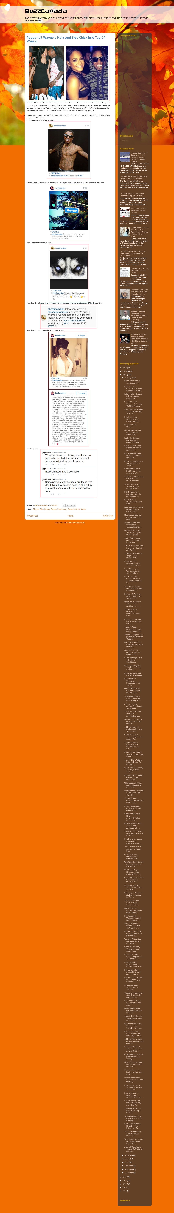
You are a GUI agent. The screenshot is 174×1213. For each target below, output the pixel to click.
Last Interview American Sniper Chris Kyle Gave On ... (133, 793)
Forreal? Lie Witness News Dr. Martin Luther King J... (132, 1126)
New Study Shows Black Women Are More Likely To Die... (133, 1033)
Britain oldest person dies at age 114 (132, 382)
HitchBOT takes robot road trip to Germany (133, 674)
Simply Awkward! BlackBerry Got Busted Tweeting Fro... (131, 745)
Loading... (124, 140)
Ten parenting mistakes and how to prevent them (133, 849)
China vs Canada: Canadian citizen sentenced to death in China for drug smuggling (139, 315)
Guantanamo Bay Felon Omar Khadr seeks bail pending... (133, 995)
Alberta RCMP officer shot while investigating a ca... (132, 714)
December (129, 1173)
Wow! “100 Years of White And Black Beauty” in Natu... (132, 486)
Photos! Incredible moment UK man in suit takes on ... (132, 972)
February (128, 1155)
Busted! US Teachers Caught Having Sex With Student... (133, 596)
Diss (41, 509)
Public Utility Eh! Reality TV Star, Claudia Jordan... (133, 770)
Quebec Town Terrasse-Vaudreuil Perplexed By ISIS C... (133, 1018)
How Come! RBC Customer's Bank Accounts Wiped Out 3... (133, 580)
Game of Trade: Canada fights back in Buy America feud (133, 629)
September (129, 1166)
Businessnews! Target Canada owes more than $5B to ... (133, 933)
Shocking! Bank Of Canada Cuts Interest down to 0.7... (133, 800)
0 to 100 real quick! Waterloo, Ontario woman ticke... (132, 571)
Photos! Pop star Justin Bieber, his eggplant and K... (133, 621)
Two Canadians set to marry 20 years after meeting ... (133, 1118)
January (128, 378)
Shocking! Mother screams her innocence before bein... (132, 612)
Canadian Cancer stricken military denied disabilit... (131, 856)
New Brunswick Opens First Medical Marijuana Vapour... (133, 841)
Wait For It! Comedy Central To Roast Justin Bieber (132, 949)
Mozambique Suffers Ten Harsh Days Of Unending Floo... (132, 532)
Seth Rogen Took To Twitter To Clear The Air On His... (133, 887)
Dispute (36, 509)
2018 (125, 1184)
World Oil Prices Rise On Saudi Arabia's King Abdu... (132, 941)
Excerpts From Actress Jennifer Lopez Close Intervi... (133, 754)
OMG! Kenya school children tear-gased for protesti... (132, 540)
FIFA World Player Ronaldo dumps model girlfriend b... (132, 872)
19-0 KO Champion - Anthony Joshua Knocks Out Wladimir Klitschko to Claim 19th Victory (140, 339)
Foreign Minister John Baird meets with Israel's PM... (132, 432)
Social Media (80, 509)
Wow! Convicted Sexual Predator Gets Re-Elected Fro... (133, 864)
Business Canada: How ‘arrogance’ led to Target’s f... (133, 463)
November (129, 1169)
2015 (125, 375)
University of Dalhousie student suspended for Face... (133, 895)
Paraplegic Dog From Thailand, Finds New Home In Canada (139, 292)
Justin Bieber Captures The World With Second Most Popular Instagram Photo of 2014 (140, 232)
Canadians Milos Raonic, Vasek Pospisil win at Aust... (133, 964)
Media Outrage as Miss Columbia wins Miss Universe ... (133, 1064)
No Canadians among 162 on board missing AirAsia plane (132, 195)
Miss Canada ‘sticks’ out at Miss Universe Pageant (133, 1010)
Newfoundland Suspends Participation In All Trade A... (132, 682)
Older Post (108, 516)
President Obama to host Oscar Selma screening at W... (132, 471)
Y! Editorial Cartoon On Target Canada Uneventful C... (133, 555)
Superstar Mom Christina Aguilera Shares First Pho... (132, 563)
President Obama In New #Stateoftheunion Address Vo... (132, 817)
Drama (47, 509)
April (127, 1162)
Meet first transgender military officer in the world (133, 517)
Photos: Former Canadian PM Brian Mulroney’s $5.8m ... (133, 388)
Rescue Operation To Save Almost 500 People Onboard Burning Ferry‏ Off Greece (139, 157)
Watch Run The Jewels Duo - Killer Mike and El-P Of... (133, 833)
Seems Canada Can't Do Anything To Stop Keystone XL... (133, 588)
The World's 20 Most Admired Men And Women (139, 210)
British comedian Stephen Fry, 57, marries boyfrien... (132, 419)
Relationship (62, 509)
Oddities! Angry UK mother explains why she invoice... (133, 729)
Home (70, 516)
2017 (125, 1181)
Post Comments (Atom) (75, 523)
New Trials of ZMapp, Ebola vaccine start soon (132, 1003)
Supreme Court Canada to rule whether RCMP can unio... (133, 479)
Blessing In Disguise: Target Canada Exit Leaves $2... (132, 667)
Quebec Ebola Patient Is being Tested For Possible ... (132, 762)
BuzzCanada (46, 11)
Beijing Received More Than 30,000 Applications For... (133, 826)
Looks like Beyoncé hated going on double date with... (132, 440)
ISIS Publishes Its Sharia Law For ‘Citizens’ (131, 987)
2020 (125, 1191)
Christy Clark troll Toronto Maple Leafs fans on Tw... (133, 737)
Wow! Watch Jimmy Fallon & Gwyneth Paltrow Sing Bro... (132, 698)
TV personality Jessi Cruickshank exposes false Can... (133, 525)
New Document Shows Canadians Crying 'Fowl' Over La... (133, 980)
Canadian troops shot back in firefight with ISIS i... (133, 1072)
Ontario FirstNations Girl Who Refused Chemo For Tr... (132, 691)
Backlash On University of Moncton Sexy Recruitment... (133, 777)
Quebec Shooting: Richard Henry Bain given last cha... (133, 910)
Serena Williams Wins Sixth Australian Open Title (132, 1133)
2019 (125, 1187)
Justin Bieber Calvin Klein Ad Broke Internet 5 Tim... (132, 903)
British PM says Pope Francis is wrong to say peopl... (132, 448)
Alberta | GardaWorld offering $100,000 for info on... (133, 1149)
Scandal (71, 509)
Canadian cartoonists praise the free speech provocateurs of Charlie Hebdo (133, 253)
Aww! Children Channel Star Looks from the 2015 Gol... (133, 411)
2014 (125, 371)
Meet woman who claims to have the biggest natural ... (132, 652)
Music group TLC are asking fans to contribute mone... (132, 604)
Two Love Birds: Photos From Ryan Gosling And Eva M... (133, 548)
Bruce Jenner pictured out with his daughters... (133, 660)
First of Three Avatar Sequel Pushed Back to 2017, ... (133, 1080)
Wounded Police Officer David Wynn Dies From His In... (133, 1141)
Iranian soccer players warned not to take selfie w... (133, 721)
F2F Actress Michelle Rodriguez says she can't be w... (133, 455)
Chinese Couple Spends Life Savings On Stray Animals (133, 404)
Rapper (53, 509)
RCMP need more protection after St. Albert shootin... (132, 494)
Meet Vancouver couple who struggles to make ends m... (133, 509)
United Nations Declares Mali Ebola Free (133, 502)
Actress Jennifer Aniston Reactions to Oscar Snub (133, 706)
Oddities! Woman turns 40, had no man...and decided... (133, 1041)
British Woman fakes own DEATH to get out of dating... (132, 808)
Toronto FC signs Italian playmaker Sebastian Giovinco (133, 637)
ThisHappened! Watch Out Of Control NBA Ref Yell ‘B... (133, 785)
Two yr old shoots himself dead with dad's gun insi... (132, 926)
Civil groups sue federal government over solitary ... (133, 1056)
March (127, 1159)
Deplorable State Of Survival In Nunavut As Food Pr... (133, 1087)
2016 (125, 1177)
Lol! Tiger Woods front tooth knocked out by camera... (133, 644)
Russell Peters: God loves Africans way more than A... (132, 1103)
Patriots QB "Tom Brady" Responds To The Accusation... (133, 956)
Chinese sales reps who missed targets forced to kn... (133, 879)
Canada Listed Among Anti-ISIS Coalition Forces (139, 270)
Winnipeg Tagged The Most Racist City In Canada (132, 1110)
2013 (125, 368)
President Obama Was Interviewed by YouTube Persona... (133, 1026)
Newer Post (32, 516)
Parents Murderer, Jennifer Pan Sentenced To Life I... (133, 1095)
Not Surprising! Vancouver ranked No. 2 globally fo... (132, 918)
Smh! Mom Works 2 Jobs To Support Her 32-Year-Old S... (133, 1049)
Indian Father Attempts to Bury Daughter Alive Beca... (133, 396)
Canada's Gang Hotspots (130, 426)
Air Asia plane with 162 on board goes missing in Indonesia (134, 177)
